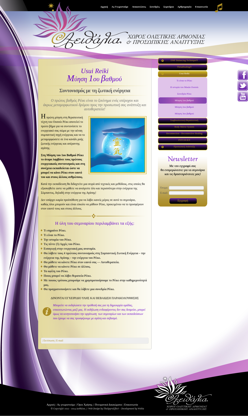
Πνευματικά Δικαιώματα (108, 404)
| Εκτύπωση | (49, 340)
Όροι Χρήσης (84, 404)
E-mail (59, 340)
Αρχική (51, 404)
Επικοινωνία (131, 404)
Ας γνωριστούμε (66, 404)
